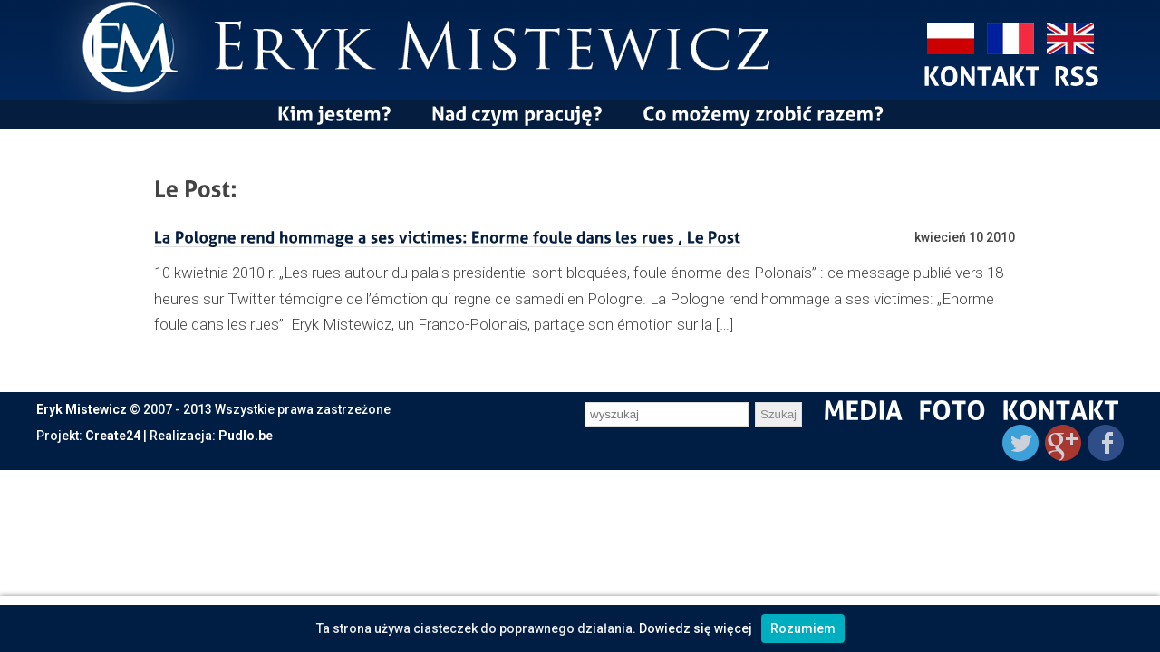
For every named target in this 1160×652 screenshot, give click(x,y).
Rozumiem (803, 628)
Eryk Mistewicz (81, 409)
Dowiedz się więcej (695, 628)
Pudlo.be (245, 435)
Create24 (112, 435)
